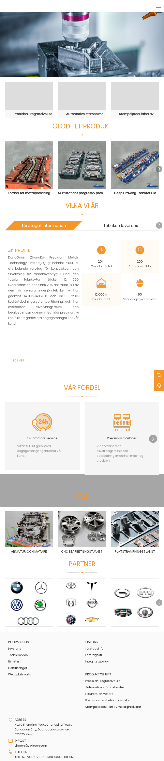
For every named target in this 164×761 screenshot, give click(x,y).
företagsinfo (94, 647)
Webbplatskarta (19, 673)
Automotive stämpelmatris (104, 686)
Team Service (18, 654)
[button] (71, 73)
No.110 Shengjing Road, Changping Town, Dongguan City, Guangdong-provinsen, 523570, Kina (43, 728)
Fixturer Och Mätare (99, 693)
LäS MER (18, 359)
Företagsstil (93, 654)
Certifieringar (17, 667)
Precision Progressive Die (102, 680)
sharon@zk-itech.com (31, 744)
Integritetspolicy (97, 660)
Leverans (14, 647)
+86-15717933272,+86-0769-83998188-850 (45, 756)
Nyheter (13, 660)
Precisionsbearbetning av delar (107, 699)
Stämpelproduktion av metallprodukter (113, 706)
